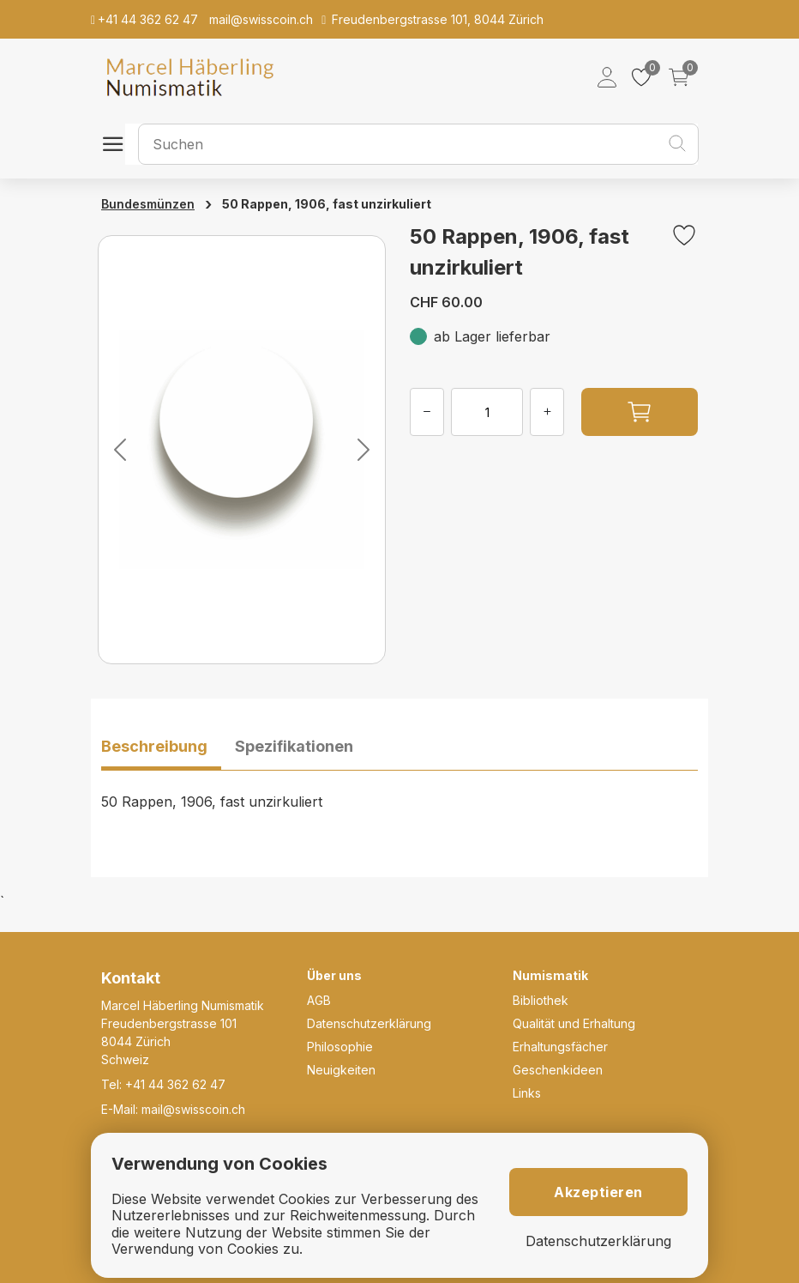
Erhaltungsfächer (560, 1046)
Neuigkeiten (341, 1069)
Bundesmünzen (148, 204)
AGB (319, 1000)
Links (527, 1093)
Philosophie (340, 1046)
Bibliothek (540, 1000)
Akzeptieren (598, 1192)
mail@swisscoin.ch (193, 1109)
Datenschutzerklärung (369, 1023)
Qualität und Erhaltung (574, 1023)
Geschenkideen (558, 1069)
